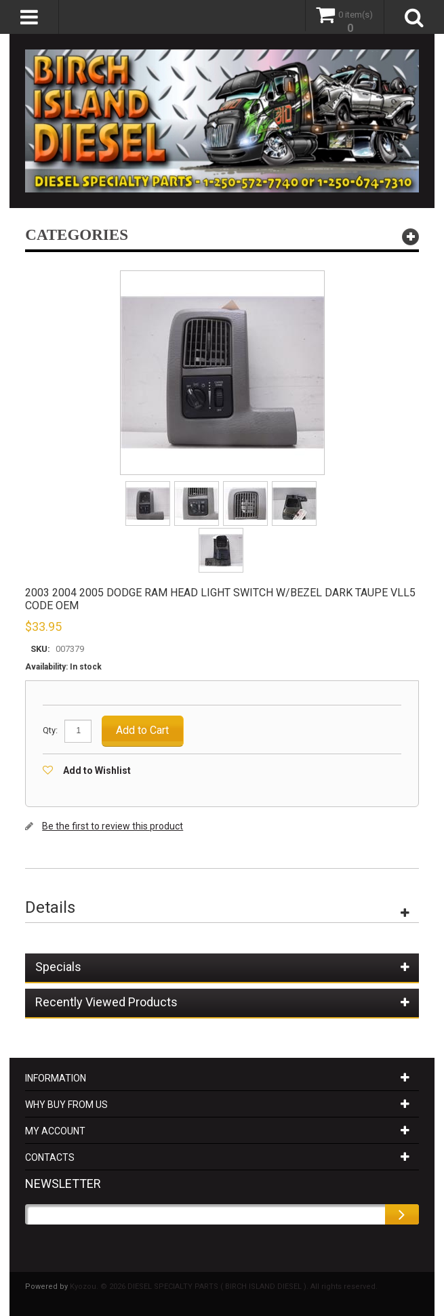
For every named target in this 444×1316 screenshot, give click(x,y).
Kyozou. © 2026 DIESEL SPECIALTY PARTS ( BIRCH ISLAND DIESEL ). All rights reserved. (224, 1286)
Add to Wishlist (97, 770)
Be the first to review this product (112, 826)
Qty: (50, 730)
